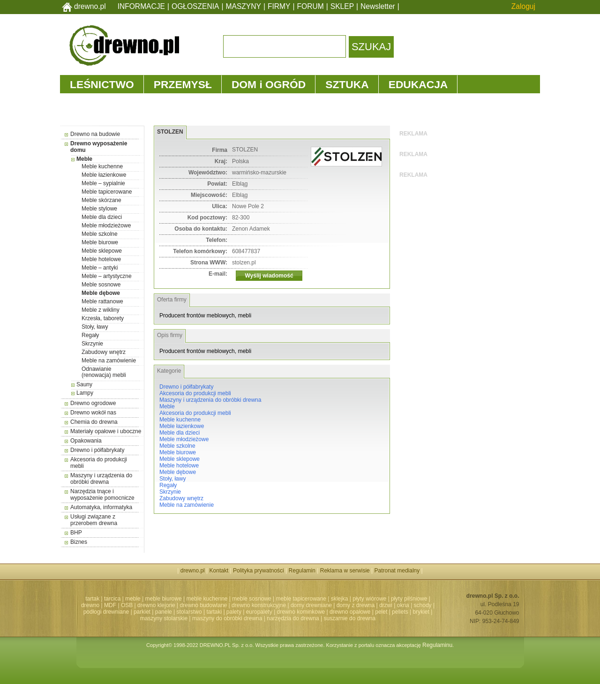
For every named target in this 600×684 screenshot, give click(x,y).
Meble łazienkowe (104, 175)
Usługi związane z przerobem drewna (93, 519)
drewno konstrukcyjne (259, 605)
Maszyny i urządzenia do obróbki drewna (101, 478)
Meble (84, 159)
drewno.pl (90, 6)
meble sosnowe (251, 598)
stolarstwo (189, 612)
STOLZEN (170, 131)
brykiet (421, 612)
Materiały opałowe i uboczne (105, 431)
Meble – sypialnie (103, 183)
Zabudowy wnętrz (104, 352)
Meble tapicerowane (107, 191)
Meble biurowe (100, 242)
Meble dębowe (101, 293)
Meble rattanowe (102, 301)
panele (163, 612)
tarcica (112, 598)
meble (133, 598)
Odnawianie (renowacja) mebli (104, 372)
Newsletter (377, 6)
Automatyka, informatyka (101, 507)
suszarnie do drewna (349, 618)
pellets (400, 612)
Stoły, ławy (95, 326)
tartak (92, 598)
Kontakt (219, 570)
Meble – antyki (100, 267)
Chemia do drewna (94, 422)
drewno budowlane (203, 605)
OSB (127, 605)
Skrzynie (92, 343)
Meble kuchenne (102, 166)
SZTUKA (346, 84)
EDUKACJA (418, 84)
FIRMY (279, 6)
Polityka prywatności (258, 570)
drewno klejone (156, 605)
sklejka (339, 598)
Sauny (84, 384)
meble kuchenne (206, 598)
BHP (76, 532)
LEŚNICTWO (102, 84)
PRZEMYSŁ (183, 84)
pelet (381, 612)
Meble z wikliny (101, 310)
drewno (90, 605)
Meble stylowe (99, 208)
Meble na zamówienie (109, 360)
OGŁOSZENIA (195, 6)
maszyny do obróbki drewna (227, 618)
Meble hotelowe (101, 259)
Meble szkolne (100, 234)
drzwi (385, 605)
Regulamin (302, 570)
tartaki (214, 612)
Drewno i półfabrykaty (97, 450)
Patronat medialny (397, 570)
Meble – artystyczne (107, 276)
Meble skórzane (101, 200)
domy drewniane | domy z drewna (333, 605)
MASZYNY (243, 6)
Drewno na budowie (95, 134)
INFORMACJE (141, 6)
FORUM (310, 6)
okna (403, 605)
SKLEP (342, 6)
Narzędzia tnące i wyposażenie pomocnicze (102, 494)
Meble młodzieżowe (106, 225)
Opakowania (86, 440)
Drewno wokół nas (93, 412)
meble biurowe (163, 598)
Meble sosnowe (101, 284)
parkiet (142, 612)
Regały (90, 335)
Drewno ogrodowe (93, 403)
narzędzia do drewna (293, 618)
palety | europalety (249, 612)
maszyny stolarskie (164, 618)
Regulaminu (437, 645)
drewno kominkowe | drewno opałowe (324, 612)
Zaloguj (523, 6)
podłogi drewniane (106, 612)
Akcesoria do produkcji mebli (195, 393)
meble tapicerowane (301, 598)
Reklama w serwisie (345, 570)
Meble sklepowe (102, 251)
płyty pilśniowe (409, 598)
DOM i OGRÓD (269, 84)
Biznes (78, 542)
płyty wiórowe (369, 598)
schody (423, 605)
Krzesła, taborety (103, 318)
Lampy (84, 393)
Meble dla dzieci (102, 217)
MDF (110, 605)
